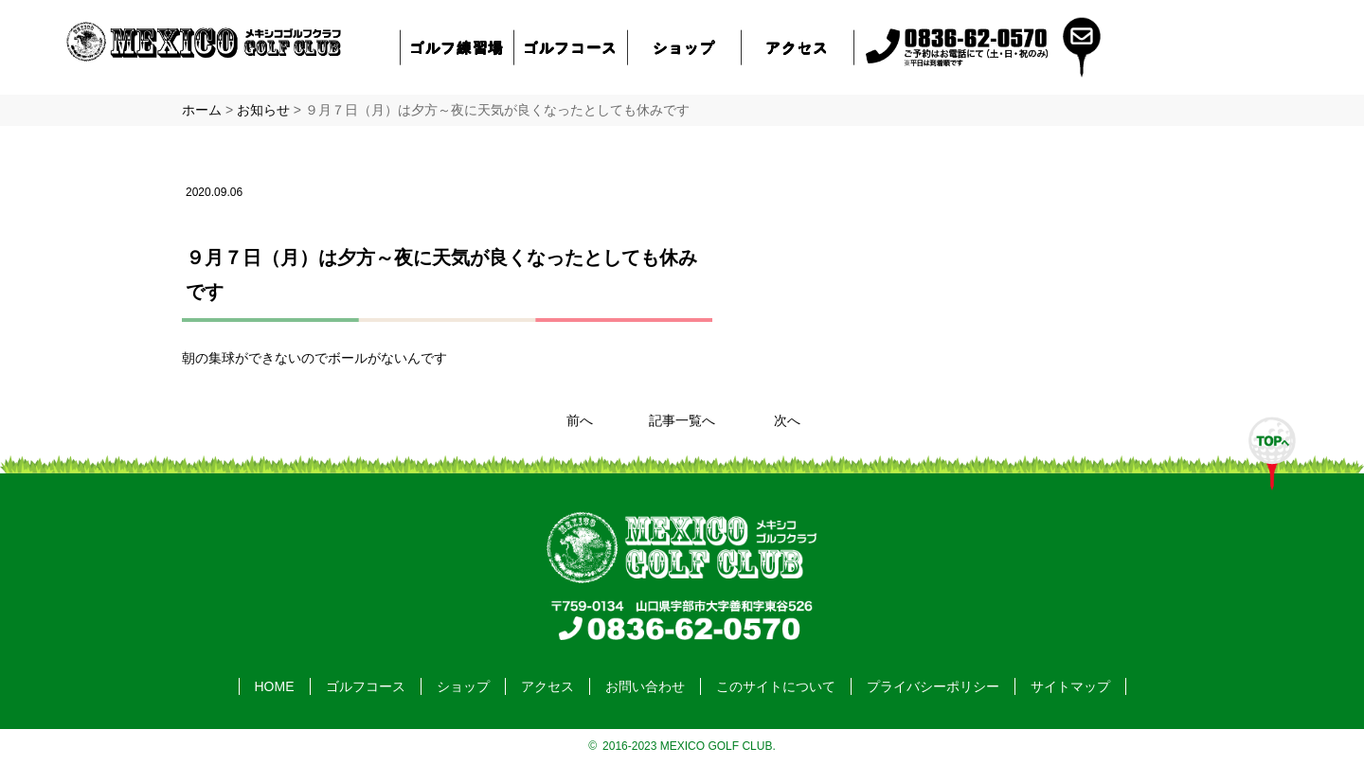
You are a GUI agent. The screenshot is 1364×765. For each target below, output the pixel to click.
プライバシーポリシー (933, 686)
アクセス (797, 47)
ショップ (684, 47)
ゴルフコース (571, 47)
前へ (579, 420)
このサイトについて (775, 686)
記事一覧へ (682, 420)
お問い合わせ (645, 686)
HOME (275, 686)
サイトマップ (1070, 686)
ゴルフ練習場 (457, 47)
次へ (787, 420)
